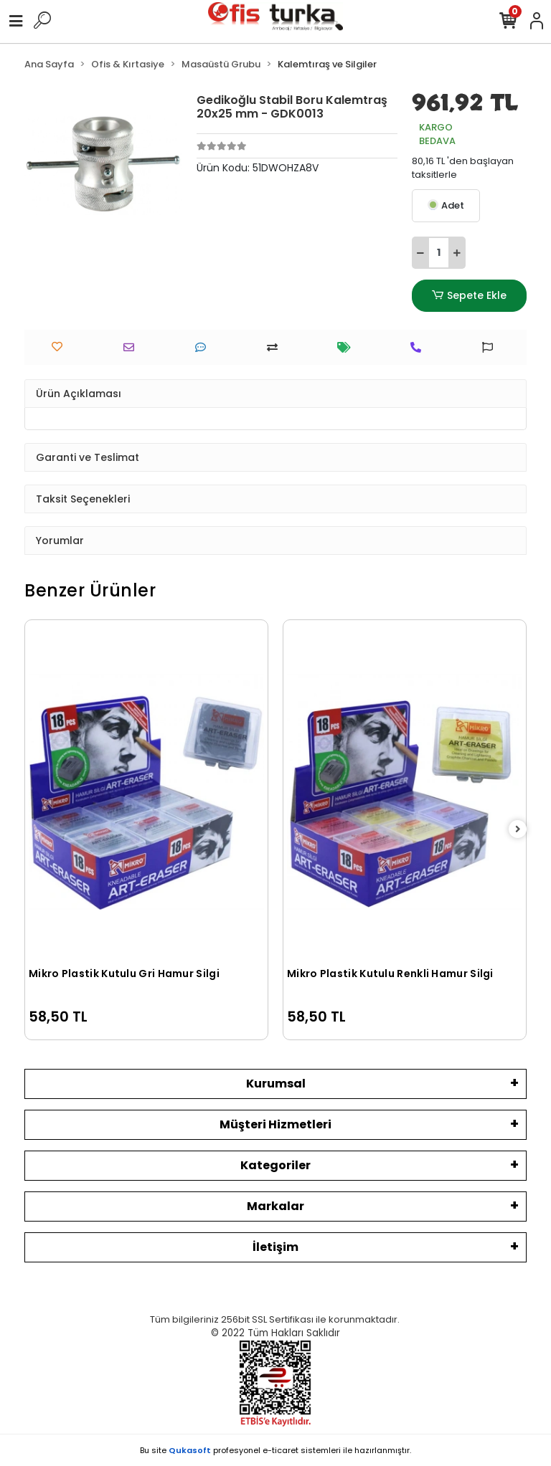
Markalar (275, 1206)
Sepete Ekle (469, 295)
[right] (518, 830)
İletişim (275, 1247)
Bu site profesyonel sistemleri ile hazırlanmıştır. (275, 1450)
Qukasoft (190, 1450)
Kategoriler (275, 1165)
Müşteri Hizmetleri (275, 1124)
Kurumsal (276, 1083)
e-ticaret (280, 1450)
